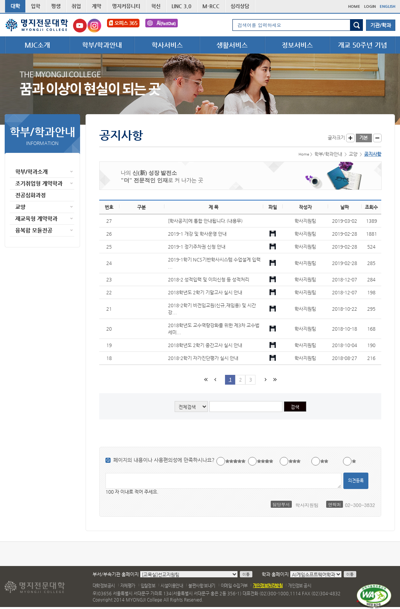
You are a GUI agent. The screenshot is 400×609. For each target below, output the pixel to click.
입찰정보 (148, 585)
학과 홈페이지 (275, 574)
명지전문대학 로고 (37, 25)
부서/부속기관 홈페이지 (116, 574)
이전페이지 (215, 379)
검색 (356, 25)
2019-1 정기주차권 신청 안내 (196, 246)
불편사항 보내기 (201, 585)
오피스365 (123, 25)
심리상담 (239, 6)
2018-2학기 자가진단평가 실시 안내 (203, 358)
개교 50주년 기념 (362, 45)
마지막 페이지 (274, 379)
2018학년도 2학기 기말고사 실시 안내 (205, 292)
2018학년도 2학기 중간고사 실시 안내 (205, 345)
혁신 (156, 6)
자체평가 (127, 585)
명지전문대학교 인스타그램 (94, 25)
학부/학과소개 (31, 171)
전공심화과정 (30, 195)
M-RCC (211, 6)
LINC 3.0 (181, 6)
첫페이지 (205, 379)
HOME (354, 6)
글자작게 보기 (377, 138)
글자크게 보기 (350, 138)
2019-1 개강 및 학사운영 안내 (197, 233)
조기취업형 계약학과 (38, 183)
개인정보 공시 (299, 585)
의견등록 (356, 480)
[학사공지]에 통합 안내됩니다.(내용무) (205, 221)
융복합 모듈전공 (33, 230)
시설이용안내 (172, 585)
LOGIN (370, 6)
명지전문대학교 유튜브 (80, 25)
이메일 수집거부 (234, 585)
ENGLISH (387, 6)
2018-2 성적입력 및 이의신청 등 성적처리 (208, 279)
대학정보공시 (104, 585)
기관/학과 (380, 25)
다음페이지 (265, 379)
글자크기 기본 (364, 138)
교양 (20, 207)
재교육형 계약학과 (36, 218)
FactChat (161, 25)
